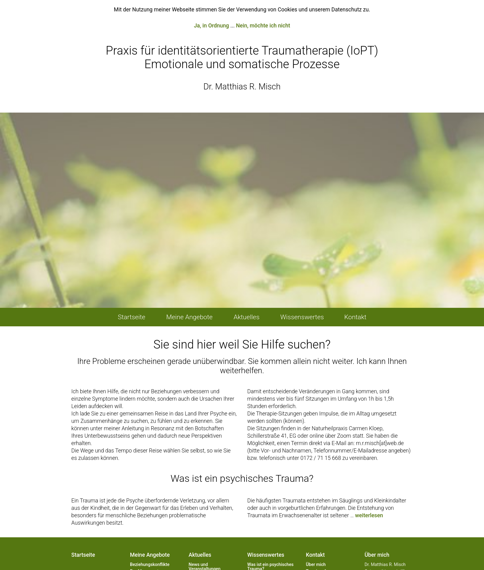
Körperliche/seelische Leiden (151, 483)
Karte (311, 465)
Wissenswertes (265, 442)
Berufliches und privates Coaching (153, 494)
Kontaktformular (322, 472)
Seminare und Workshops (143, 505)
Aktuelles (200, 442)
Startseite (83, 442)
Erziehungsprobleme (150, 474)
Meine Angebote (150, 442)
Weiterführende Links (326, 479)
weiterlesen (369, 403)
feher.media (308, 555)
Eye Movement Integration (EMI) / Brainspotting (147, 463)
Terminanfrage (320, 458)
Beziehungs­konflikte (149, 451)
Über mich (316, 451)
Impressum (317, 485)
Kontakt (315, 442)
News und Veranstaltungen (204, 454)
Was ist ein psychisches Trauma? (270, 454)
